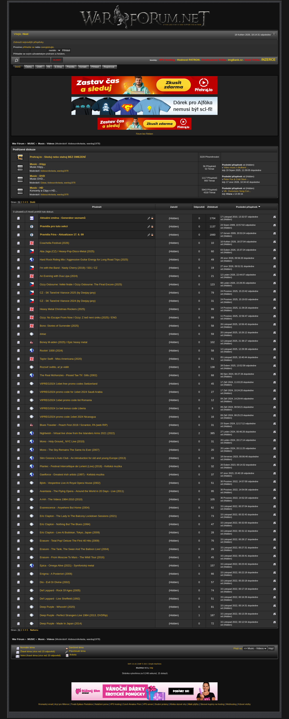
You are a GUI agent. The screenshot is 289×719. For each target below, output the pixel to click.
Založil (173, 207)
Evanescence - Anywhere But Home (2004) (65, 507)
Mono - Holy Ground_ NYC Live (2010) (62, 441)
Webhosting (231, 704)
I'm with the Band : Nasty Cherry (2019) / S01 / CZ (68, 267)
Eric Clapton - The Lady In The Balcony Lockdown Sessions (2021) (78, 515)
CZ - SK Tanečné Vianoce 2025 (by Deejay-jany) (68, 292)
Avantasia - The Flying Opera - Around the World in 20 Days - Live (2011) (82, 491)
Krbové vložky (244, 704)
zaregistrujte (47, 47)
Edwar (44, 183)
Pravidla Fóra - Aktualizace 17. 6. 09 (62, 234)
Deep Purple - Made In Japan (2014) (61, 623)
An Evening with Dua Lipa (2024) (59, 275)
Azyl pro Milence (62, 704)
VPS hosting (115, 704)
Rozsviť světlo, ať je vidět (54, 367)
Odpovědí (199, 207)
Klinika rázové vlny (178, 704)
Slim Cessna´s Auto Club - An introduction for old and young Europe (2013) (83, 458)
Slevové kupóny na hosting (212, 704)
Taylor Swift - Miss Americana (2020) (61, 358)
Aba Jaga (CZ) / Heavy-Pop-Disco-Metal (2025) (67, 251)
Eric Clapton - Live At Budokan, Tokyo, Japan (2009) (70, 532)
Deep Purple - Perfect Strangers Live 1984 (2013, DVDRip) (74, 615)
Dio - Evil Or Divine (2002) (55, 582)
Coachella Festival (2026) (54, 242)
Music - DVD (37, 175)
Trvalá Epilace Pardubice (82, 704)
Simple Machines (154, 664)
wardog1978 (92, 143)
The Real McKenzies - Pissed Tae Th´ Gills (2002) (68, 375)
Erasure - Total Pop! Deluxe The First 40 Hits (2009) (69, 540)
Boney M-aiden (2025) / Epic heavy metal (63, 342)
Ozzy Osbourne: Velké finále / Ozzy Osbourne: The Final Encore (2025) (81, 284)
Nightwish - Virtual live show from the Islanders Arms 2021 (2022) (77, 433)
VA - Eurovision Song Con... (237, 191)
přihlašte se (29, 47)
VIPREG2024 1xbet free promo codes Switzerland (68, 383)
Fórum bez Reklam (144, 134)
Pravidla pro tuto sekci (54, 226)
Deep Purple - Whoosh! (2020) (57, 606)
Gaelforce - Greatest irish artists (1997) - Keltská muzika (72, 474)
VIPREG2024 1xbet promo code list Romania (66, 400)
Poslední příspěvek (248, 207)
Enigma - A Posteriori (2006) (56, 573)
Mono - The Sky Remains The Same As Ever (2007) (69, 449)
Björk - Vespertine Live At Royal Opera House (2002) (70, 482)
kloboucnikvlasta (76, 143)
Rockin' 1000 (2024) (51, 350)
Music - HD (36, 187)
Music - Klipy (38, 164)
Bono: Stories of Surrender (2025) (59, 325)
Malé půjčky (193, 704)
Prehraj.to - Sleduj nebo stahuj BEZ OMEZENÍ (57, 156)
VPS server (148, 704)
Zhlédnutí (212, 207)
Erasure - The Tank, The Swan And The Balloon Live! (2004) (74, 549)
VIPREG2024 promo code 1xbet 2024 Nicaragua (68, 416)
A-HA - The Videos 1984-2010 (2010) (61, 499)
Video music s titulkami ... (236, 167)
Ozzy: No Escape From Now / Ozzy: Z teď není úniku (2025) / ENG (78, 317)
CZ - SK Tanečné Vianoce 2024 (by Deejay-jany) (68, 300)
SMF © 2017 (143, 664)
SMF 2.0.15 (132, 664)
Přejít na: (238, 648)
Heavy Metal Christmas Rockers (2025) (62, 309)
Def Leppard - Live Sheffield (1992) (60, 598)
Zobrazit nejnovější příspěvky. (28, 42)
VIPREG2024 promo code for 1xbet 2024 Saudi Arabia (71, 391)
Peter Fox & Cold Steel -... (236, 179)
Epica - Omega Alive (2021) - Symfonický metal (67, 565)
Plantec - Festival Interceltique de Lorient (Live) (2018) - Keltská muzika (81, 466)
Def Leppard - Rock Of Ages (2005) (60, 590)
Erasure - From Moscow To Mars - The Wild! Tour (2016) (72, 557)
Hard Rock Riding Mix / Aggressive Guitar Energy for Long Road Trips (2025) (84, 259)
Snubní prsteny (161, 704)
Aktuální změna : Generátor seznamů (62, 217)
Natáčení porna (101, 704)
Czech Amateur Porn (132, 704)
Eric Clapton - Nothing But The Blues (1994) (65, 524)
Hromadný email (45, 704)
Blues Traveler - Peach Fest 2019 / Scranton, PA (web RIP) (74, 424)
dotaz (43, 333)
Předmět (97, 207)
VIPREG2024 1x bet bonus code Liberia (63, 408)
